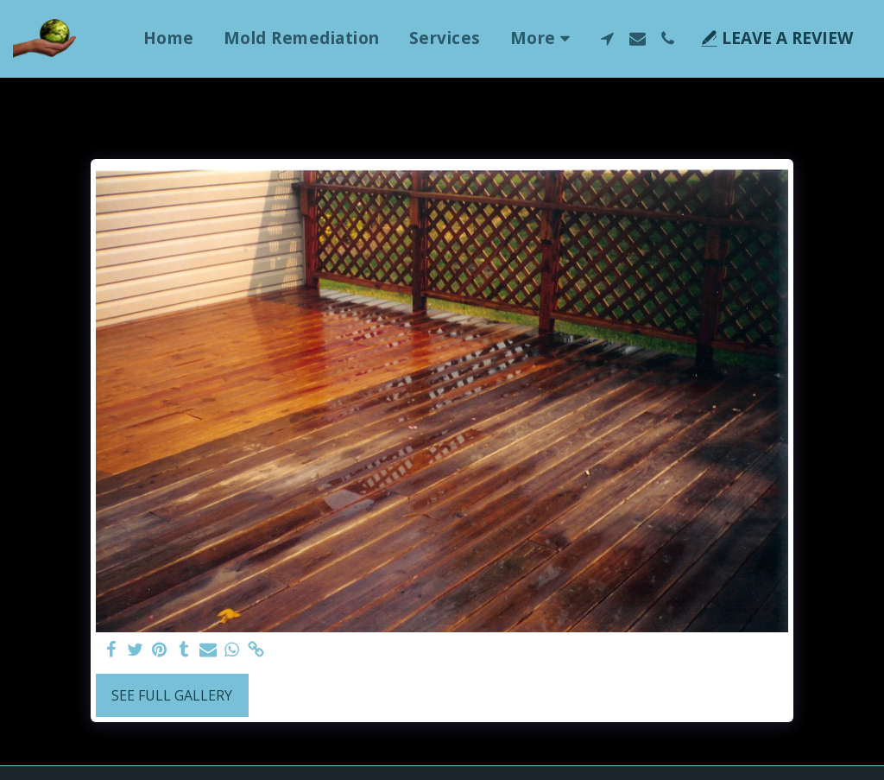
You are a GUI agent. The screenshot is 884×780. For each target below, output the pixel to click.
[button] (607, 38)
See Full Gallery (171, 695)
